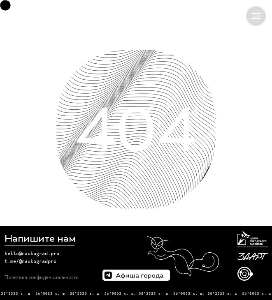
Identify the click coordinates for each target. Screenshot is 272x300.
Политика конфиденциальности (42, 277)
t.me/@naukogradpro (30, 261)
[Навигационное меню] (255, 16)
